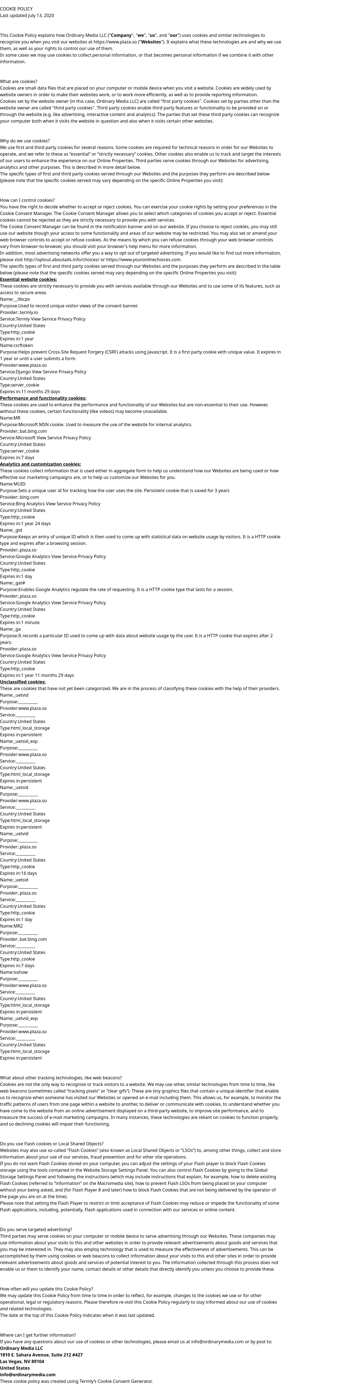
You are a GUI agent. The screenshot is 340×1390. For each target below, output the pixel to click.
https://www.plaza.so (115, 42)
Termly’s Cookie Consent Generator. (115, 1381)
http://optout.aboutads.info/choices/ (62, 260)
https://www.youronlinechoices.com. (143, 260)
